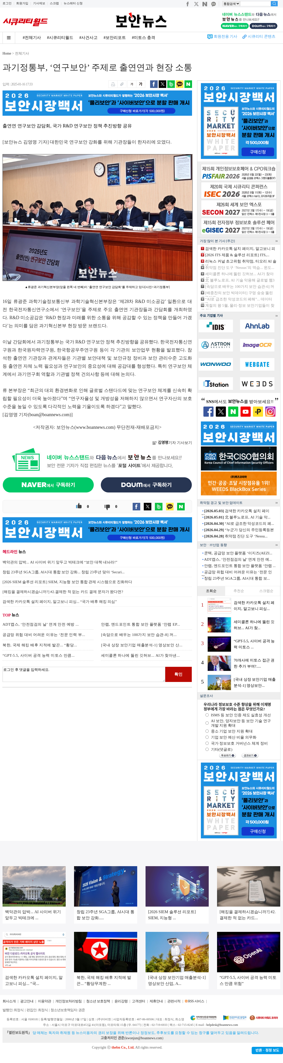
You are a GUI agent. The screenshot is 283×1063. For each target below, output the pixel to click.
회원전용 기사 (226, 36)
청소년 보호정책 (98, 1001)
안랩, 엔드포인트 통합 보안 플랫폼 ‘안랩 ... (240, 566)
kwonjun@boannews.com (143, 1038)
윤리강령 (121, 1001)
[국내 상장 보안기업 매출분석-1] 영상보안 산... (141, 645)
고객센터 (138, 1001)
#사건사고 (88, 37)
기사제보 (39, 3)
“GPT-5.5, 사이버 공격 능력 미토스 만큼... (39, 655)
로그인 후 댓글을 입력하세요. (84, 674)
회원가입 (22, 3)
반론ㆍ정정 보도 (267, 1050)
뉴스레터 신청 (73, 3)
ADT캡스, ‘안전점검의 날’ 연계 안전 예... (238, 559)
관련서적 (173, 1001)
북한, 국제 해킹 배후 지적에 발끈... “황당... (40, 645)
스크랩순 (266, 591)
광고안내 (26, 1001)
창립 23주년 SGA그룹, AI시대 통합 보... (237, 578)
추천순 (238, 591)
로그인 (7, 3)
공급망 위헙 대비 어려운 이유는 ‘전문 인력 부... (44, 635)
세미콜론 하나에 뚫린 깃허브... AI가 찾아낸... (140, 655)
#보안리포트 (115, 37)
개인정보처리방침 (68, 1001)
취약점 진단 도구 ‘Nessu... (235, 536)
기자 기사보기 (172, 443)
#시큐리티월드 (60, 37)
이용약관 (44, 1001)
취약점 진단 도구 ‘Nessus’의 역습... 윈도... (239, 268)
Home (7, 53)
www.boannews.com (95, 427)
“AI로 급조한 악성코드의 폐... (239, 524)
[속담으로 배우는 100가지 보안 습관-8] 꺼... (139, 635)
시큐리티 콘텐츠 (261, 36)
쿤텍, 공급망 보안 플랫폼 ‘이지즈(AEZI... (238, 553)
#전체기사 (32, 37)
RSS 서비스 (196, 1001)
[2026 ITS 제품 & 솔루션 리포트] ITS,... (237, 255)
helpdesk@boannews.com (222, 1025)
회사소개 (9, 1001)
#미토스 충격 (143, 37)
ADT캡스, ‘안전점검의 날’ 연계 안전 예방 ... (41, 624)
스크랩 (54, 3)
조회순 (211, 591)
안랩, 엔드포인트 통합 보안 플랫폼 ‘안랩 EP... (140, 624)
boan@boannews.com (50, 414)
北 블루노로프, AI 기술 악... (237, 517)
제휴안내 (156, 1001)
